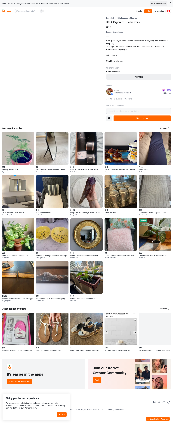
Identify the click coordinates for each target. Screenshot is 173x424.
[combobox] (27, 11)
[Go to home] (7, 11)
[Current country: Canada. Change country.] (168, 11)
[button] (164, 128)
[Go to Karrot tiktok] (168, 402)
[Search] (41, 11)
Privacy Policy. (33, 405)
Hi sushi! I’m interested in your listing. (138, 111)
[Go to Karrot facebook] (154, 402)
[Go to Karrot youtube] (163, 402)
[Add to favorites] (109, 118)
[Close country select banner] (170, 2)
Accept (62, 412)
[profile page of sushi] (109, 91)
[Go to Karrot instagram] (159, 402)
